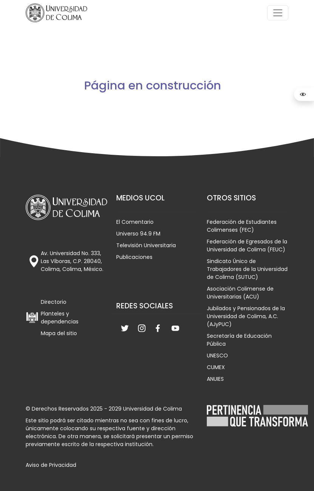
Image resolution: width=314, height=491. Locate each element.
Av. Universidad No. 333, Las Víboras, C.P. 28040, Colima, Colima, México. (72, 261)
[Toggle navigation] (277, 12)
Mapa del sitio (59, 333)
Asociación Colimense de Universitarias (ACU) (240, 292)
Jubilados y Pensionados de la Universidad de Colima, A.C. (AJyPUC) (246, 316)
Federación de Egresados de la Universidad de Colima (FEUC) (247, 245)
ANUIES (215, 379)
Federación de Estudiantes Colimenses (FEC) (242, 226)
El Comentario (135, 222)
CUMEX (216, 367)
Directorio (53, 302)
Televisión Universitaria (146, 245)
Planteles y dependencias (59, 317)
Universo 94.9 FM (138, 233)
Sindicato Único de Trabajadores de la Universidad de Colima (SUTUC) (247, 269)
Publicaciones (134, 257)
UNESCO (217, 355)
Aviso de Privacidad (51, 465)
